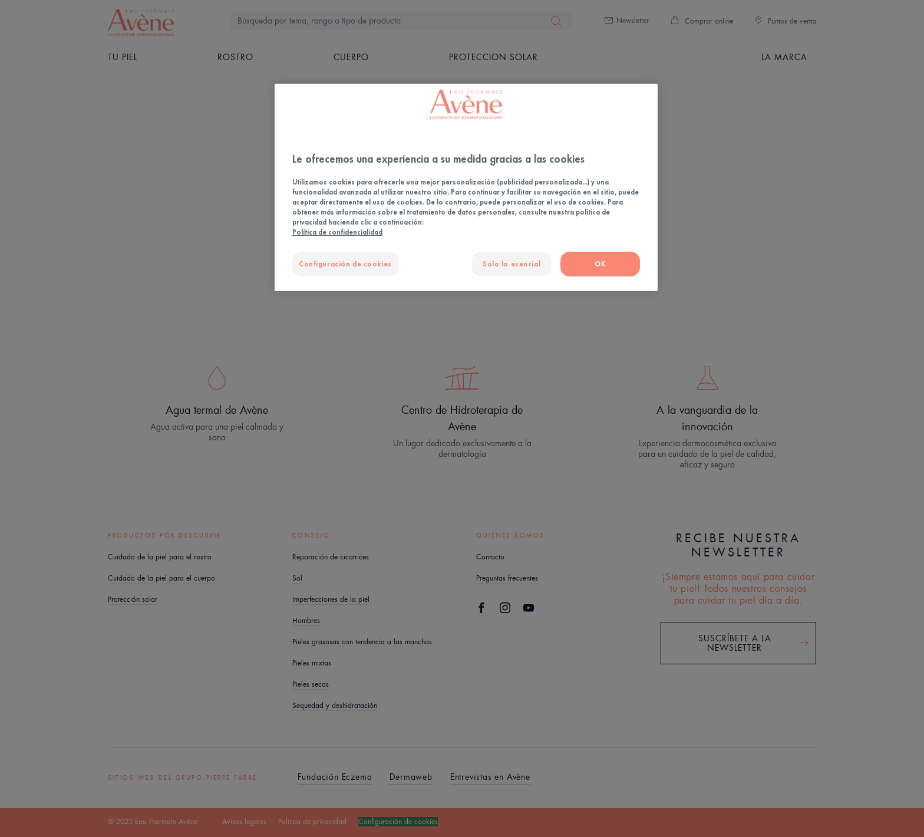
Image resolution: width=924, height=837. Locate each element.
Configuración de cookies (345, 263)
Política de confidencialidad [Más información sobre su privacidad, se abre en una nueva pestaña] (337, 232)
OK (600, 263)
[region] (466, 187)
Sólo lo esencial (511, 263)
